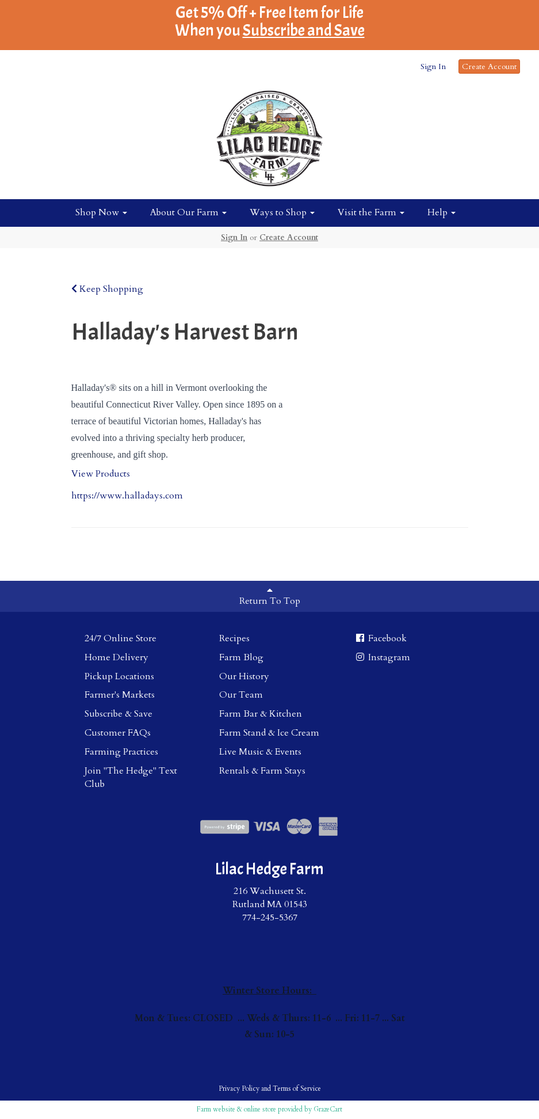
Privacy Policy (239, 1088)
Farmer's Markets (120, 694)
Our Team (241, 694)
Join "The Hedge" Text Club (131, 777)
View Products (100, 473)
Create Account (489, 66)
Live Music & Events (260, 751)
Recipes (234, 638)
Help (441, 212)
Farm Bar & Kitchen (260, 713)
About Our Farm (188, 212)
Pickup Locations (119, 676)
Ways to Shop (282, 212)
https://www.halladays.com (127, 495)
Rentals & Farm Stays (262, 770)
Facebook (380, 638)
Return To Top (269, 596)
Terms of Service (297, 1088)
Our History (244, 676)
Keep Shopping (107, 289)
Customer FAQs (118, 732)
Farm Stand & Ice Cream (269, 732)
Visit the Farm (371, 212)
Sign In (433, 66)
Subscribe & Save (118, 713)
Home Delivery (116, 657)
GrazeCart (328, 1109)
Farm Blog (241, 657)
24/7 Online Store (120, 638)
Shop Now (101, 212)
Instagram (382, 657)
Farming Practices (121, 751)
